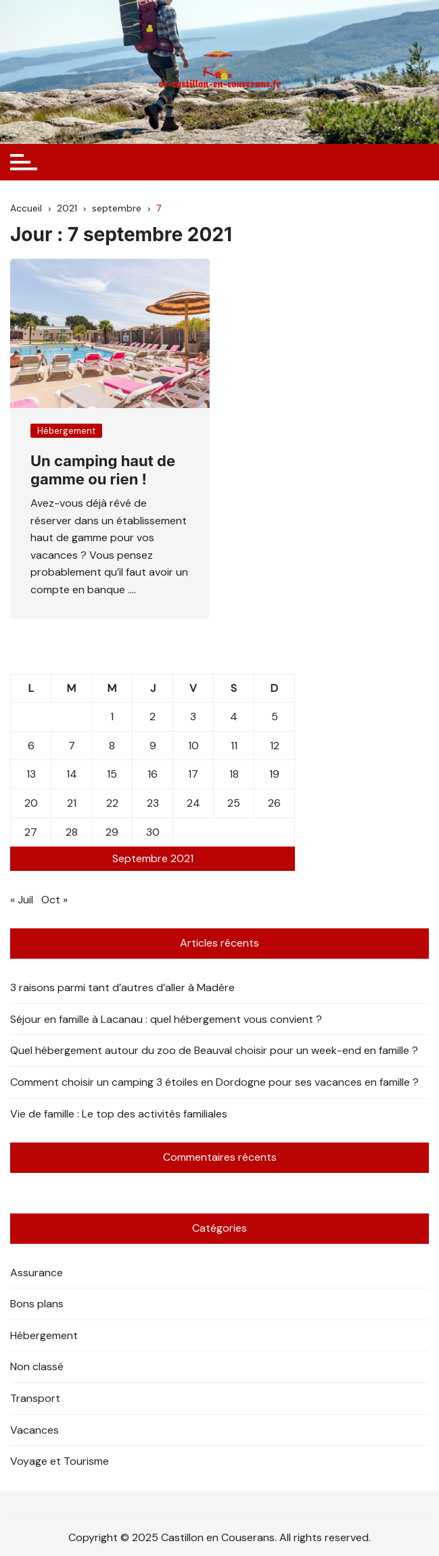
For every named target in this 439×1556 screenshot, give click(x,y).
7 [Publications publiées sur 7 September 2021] (71, 745)
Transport (35, 1398)
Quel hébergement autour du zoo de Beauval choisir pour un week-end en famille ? (214, 1050)
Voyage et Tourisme (59, 1461)
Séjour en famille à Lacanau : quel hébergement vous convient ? (166, 1019)
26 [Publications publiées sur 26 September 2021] (274, 803)
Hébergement (66, 430)
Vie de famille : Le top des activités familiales (118, 1114)
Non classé (37, 1366)
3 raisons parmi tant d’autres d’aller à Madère (122, 987)
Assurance (36, 1272)
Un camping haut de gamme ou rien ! (102, 469)
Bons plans (37, 1304)
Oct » (54, 900)
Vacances (34, 1430)
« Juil (21, 900)
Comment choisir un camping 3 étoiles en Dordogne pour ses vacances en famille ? (214, 1082)
